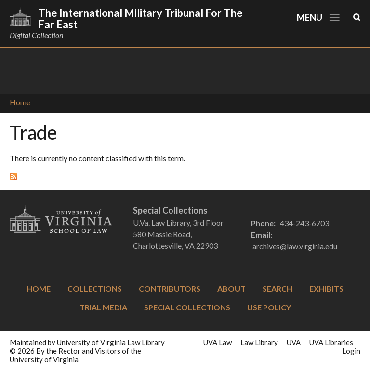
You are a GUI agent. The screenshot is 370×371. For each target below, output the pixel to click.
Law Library (259, 342)
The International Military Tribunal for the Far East (140, 18)
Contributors (169, 288)
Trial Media (103, 307)
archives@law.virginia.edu (294, 246)
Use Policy (269, 307)
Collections (94, 288)
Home (20, 102)
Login (351, 350)
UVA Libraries (331, 342)
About (231, 288)
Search (277, 288)
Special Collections (187, 307)
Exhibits (326, 288)
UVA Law (217, 342)
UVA (294, 342)
